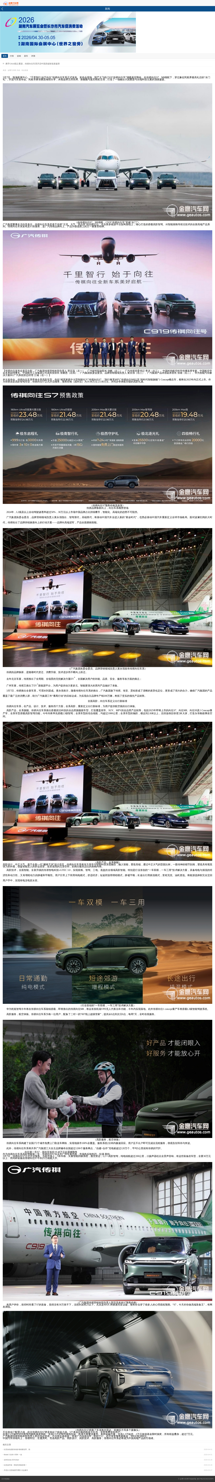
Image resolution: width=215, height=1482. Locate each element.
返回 (2, 8)
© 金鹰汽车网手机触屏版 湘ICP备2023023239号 (196, 1479)
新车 (26, 56)
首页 (15, 3)
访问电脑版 (5, 1479)
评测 (33, 56)
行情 (12, 56)
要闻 (5, 56)
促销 (19, 56)
